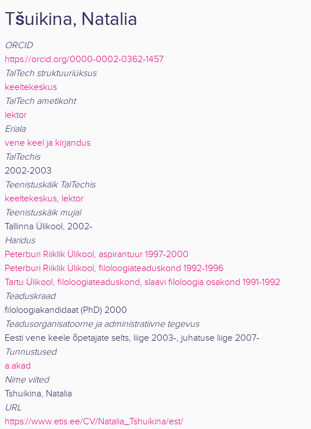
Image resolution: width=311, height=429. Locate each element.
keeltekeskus (31, 87)
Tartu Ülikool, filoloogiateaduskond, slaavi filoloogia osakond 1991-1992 (142, 282)
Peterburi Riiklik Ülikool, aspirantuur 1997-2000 (97, 254)
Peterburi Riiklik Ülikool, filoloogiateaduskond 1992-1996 (114, 268)
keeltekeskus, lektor (44, 198)
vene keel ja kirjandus (48, 143)
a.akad (18, 366)
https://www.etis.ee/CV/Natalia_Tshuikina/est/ (94, 421)
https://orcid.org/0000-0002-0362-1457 (84, 59)
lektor (16, 115)
